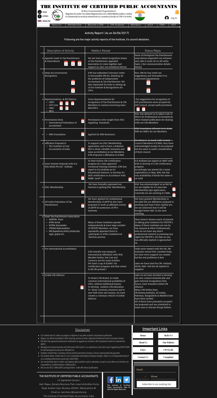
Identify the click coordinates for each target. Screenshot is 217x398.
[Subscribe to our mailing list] (156, 384)
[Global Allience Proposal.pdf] (82, 288)
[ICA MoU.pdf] (130, 180)
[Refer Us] (168, 335)
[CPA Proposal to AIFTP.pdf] (83, 206)
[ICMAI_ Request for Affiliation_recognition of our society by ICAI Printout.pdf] (129, 149)
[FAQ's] (143, 350)
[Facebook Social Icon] (110, 379)
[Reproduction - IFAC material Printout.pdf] (83, 121)
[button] (40, 16)
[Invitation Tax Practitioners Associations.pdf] (79, 64)
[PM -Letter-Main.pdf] (73, 83)
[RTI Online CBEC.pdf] (67, 108)
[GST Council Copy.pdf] (138, 109)
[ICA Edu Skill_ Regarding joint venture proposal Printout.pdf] (83, 170)
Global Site (46, 21)
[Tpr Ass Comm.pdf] (130, 236)
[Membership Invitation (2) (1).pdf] (73, 64)
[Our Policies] (168, 342)
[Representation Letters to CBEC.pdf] (67, 103)
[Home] (143, 335)
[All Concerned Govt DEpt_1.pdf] (73, 91)
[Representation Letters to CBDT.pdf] (61, 103)
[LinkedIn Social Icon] (118, 379)
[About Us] (143, 342)
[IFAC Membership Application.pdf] (83, 192)
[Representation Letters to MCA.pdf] (72, 103)
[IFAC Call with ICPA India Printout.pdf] (174, 195)
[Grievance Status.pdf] (148, 83)
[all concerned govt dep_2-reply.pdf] (148, 91)
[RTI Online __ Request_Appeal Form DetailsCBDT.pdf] (61, 108)
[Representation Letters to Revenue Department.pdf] (143, 109)
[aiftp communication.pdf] (130, 206)
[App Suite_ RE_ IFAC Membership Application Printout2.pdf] (174, 189)
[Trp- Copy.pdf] (66, 64)
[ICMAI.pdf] (83, 150)
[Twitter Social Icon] (126, 379)
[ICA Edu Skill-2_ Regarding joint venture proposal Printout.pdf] (83, 178)
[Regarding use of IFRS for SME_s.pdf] (83, 134)
